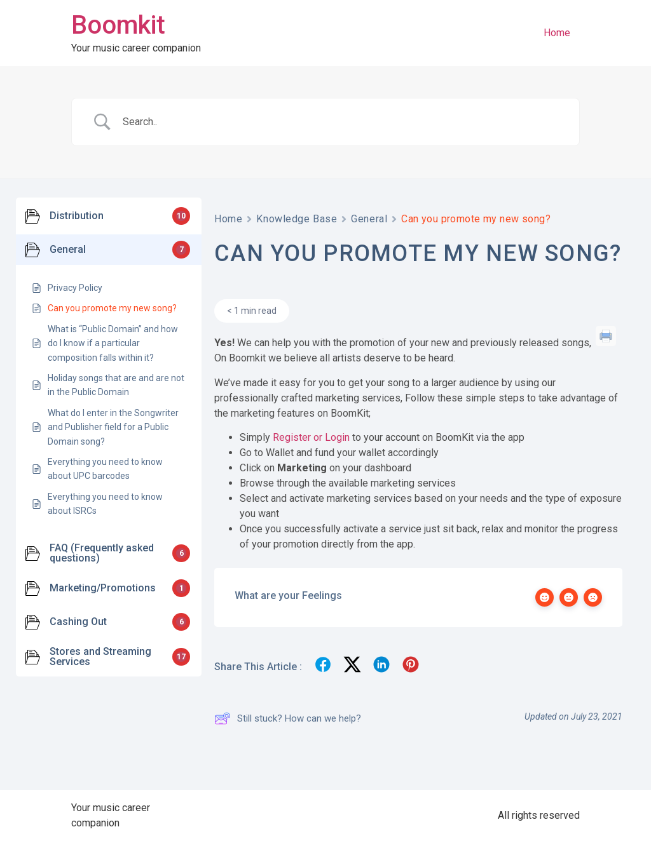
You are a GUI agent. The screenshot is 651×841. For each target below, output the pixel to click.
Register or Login (311, 437)
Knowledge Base (296, 219)
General (369, 219)
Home (557, 33)
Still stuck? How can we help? (287, 718)
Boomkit (118, 25)
